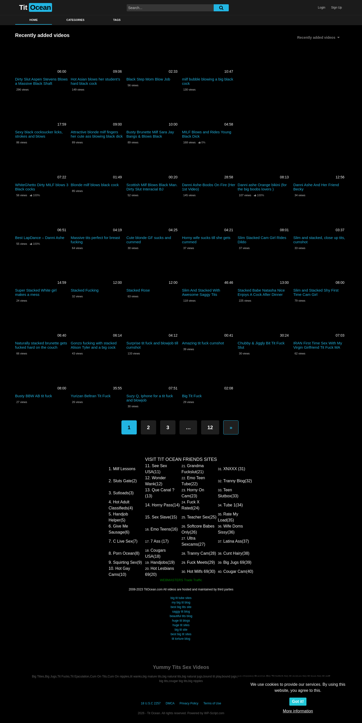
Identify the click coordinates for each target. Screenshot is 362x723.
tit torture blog (181, 638)
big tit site (181, 629)
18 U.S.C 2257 (151, 703)
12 (210, 427)
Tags (117, 19)
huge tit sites (180, 625)
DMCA (170, 703)
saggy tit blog (181, 611)
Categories (75, 19)
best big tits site (181, 607)
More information (298, 711)
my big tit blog (181, 602)
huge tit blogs (181, 620)
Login (321, 7)
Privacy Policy (188, 703)
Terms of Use (212, 703)
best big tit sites (181, 634)
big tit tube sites (180, 598)
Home (33, 19)
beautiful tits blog (181, 616)
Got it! (298, 701)
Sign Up (336, 7)
